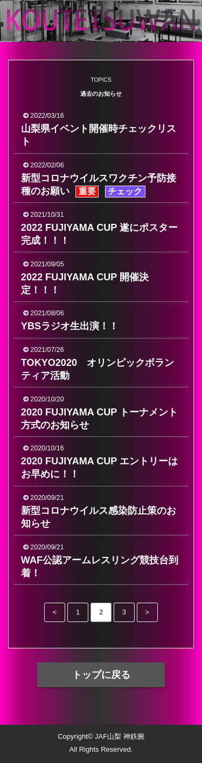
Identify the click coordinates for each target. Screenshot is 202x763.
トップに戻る (101, 674)
